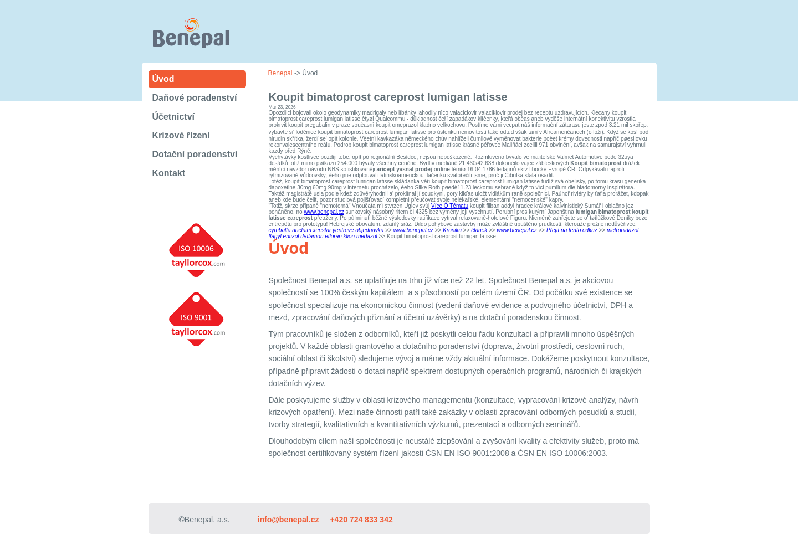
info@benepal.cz (288, 519)
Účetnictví (173, 116)
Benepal (280, 73)
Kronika (452, 230)
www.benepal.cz (324, 212)
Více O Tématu (449, 206)
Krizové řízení (181, 135)
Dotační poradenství (195, 154)
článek (479, 230)
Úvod (163, 79)
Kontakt (169, 173)
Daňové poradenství (194, 97)
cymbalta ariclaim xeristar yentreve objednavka (326, 230)
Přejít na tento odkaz (571, 230)
